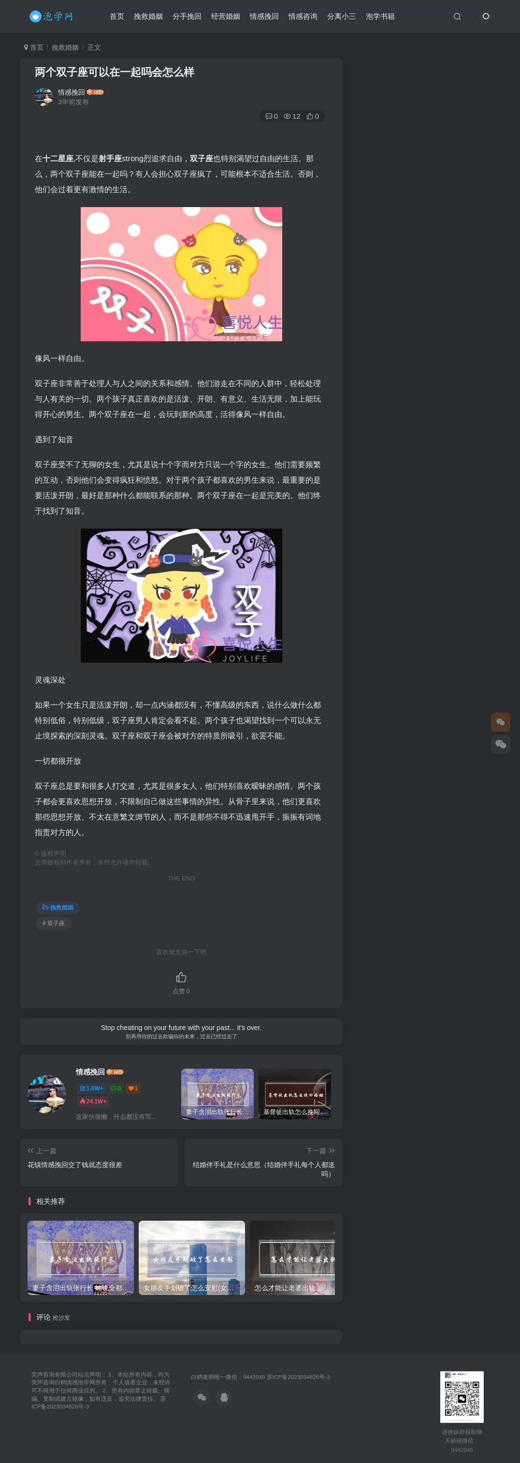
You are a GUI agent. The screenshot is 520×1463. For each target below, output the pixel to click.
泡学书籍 (380, 16)
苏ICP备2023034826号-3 (298, 1377)
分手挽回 (187, 16)
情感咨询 (303, 16)
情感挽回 (264, 16)
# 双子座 (54, 923)
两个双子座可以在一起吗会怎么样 (114, 72)
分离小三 (341, 16)
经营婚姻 (225, 16)
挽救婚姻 (148, 16)
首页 (117, 16)
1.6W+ (91, 1088)
